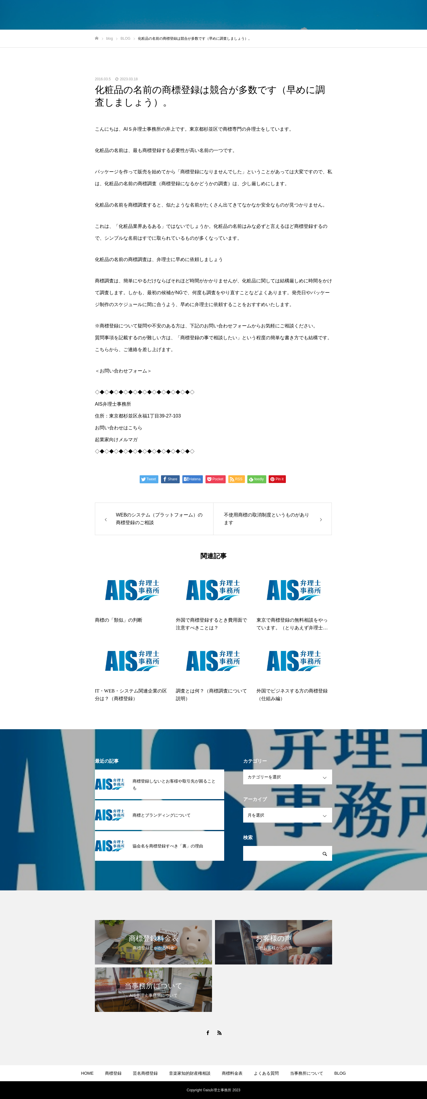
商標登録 (113, 1073)
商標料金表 (232, 1073)
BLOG (340, 1073)
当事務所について (306, 1073)
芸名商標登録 (145, 1073)
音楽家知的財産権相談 (190, 1073)
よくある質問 (266, 1073)
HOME (87, 1073)
